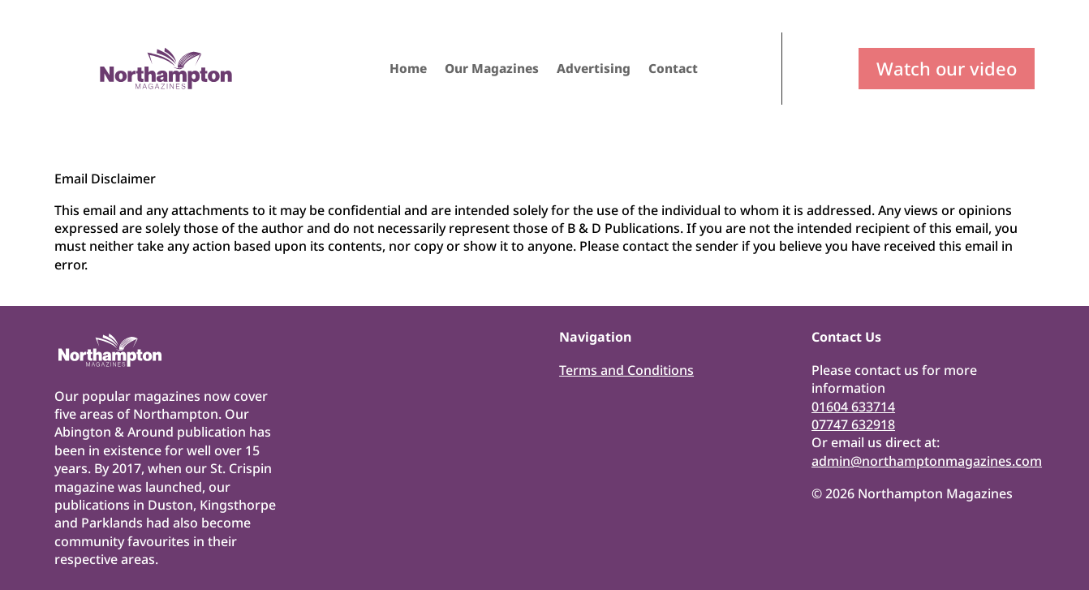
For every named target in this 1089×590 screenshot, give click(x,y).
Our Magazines (492, 70)
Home (408, 70)
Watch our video (946, 68)
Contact (673, 70)
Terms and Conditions (626, 370)
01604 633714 (853, 407)
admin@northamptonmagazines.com (926, 461)
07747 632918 (853, 424)
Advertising (594, 70)
